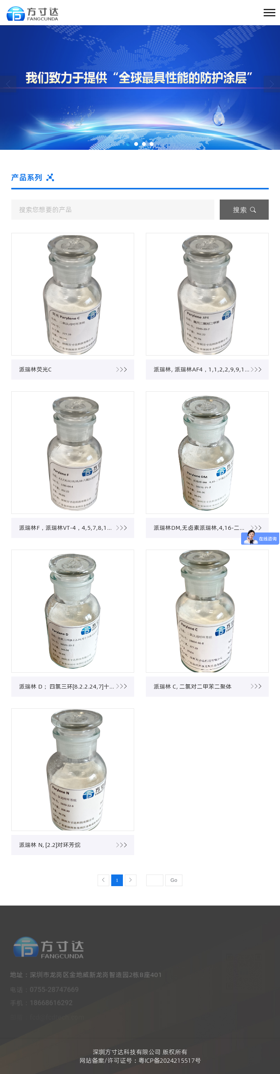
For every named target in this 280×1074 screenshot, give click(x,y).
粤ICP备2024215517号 (169, 1060)
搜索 (244, 210)
